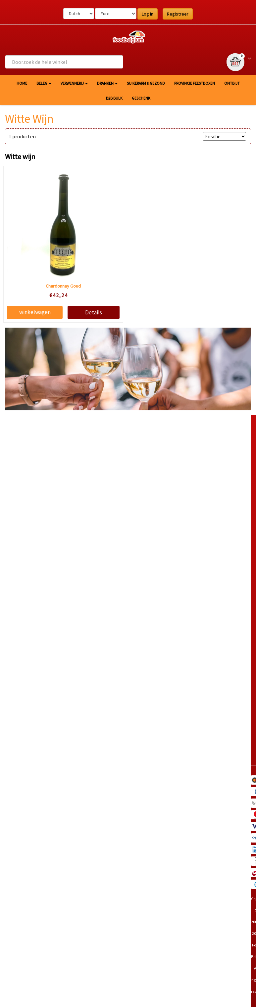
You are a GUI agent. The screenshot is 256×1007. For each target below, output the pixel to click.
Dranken (107, 83)
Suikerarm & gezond (146, 83)
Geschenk (141, 98)
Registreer (177, 14)
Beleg (43, 83)
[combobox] (64, 62)
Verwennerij (74, 83)
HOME (22, 83)
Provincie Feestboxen (194, 83)
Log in (147, 14)
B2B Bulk (114, 98)
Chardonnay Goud (63, 286)
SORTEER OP (184, 136)
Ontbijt (232, 83)
